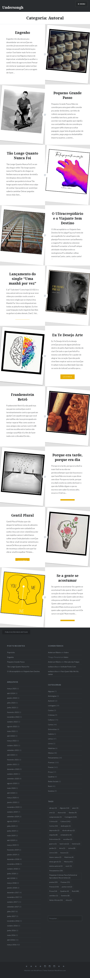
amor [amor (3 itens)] (75, 808)
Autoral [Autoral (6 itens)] (62, 813)
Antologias (52, 696)
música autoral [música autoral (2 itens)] (56, 866)
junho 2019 (11, 831)
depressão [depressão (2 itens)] (54, 830)
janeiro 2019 (12, 855)
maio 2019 (11, 835)
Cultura (51, 720)
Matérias (51, 748)
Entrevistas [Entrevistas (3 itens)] (54, 839)
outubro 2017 (12, 902)
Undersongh (12, 7)
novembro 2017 (13, 897)
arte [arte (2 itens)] (52, 813)
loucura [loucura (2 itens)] (64, 853)
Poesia (50, 767)
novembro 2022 (13, 717)
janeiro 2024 (12, 698)
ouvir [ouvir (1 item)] (68, 866)
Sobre (66, 652)
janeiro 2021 (12, 764)
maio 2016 (11, 935)
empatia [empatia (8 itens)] (53, 835)
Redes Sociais (53, 781)
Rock (50, 786)
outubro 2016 (12, 926)
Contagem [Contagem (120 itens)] (71, 817)
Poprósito (11, 652)
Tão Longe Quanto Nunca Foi (18, 667)
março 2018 (11, 883)
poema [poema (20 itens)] (53, 882)
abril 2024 (11, 693)
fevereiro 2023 (13, 712)
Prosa (50, 772)
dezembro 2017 (13, 892)
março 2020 (11, 798)
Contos (51, 710)
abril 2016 (11, 940)
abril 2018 (11, 878)
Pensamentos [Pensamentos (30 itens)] (56, 871)
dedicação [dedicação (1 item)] (66, 826)
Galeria (51, 734)
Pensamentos (53, 758)
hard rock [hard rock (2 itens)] (64, 844)
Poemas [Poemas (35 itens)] (65, 882)
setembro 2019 (13, 816)
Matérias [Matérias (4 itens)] (69, 857)
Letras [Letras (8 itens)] (71, 848)
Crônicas (51, 715)
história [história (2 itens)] (76, 844)
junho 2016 (11, 930)
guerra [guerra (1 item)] (53, 844)
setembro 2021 (13, 750)
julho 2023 (11, 703)
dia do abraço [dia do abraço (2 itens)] (68, 830)
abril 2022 (11, 736)
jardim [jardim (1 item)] (52, 848)
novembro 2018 (13, 864)
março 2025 (11, 689)
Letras (50, 739)
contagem (52, 706)
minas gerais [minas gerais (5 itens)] (55, 862)
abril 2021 (11, 755)
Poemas (51, 762)
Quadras (51, 777)
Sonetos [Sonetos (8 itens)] (65, 896)
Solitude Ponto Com (68, 667)
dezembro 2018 (13, 859)
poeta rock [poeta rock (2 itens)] (67, 887)
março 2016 (11, 945)
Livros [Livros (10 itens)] (53, 853)
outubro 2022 (12, 722)
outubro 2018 (12, 869)
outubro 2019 (12, 812)
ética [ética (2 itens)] (69, 900)
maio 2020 (11, 788)
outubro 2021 (12, 745)
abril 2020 (11, 793)
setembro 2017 (13, 907)
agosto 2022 (12, 726)
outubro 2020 (12, 774)
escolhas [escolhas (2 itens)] (67, 839)
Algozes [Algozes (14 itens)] (64, 808)
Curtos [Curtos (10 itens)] (53, 826)
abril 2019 (11, 840)
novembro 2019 (13, 807)
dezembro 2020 (13, 769)
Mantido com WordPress (33, 970)
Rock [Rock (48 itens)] (75, 891)
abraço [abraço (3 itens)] (53, 808)
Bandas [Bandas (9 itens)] (73, 813)
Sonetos (51, 791)
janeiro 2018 (12, 888)
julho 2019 (11, 826)
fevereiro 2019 (13, 850)
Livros (50, 743)
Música (50, 753)
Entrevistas (52, 729)
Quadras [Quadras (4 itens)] (64, 891)
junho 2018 (11, 874)
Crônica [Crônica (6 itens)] (53, 821)
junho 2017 (11, 916)
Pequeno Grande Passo (16, 662)
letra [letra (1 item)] (62, 848)
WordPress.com (60, 970)
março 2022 (11, 741)
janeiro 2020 (12, 802)
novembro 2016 (13, 921)
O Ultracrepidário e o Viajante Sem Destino (23, 671)
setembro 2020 (13, 779)
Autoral (51, 701)
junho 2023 (11, 707)
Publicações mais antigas (16, 632)
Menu (82, 4)
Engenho (10, 657)
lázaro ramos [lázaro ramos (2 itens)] (55, 857)
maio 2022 (11, 731)
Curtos (50, 725)
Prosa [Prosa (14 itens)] (53, 891)
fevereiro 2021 (13, 760)
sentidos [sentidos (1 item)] (53, 896)
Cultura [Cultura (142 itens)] (65, 821)
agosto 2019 (12, 821)
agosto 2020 (12, 783)
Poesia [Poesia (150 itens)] (54, 887)
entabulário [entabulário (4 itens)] (66, 835)
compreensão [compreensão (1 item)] (55, 817)
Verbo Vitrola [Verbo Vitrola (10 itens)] (56, 900)
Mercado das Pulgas (71, 662)
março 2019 (11, 845)
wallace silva (53, 667)
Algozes (51, 691)
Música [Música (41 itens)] (68, 862)
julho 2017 (11, 911)
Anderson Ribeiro (54, 652)
